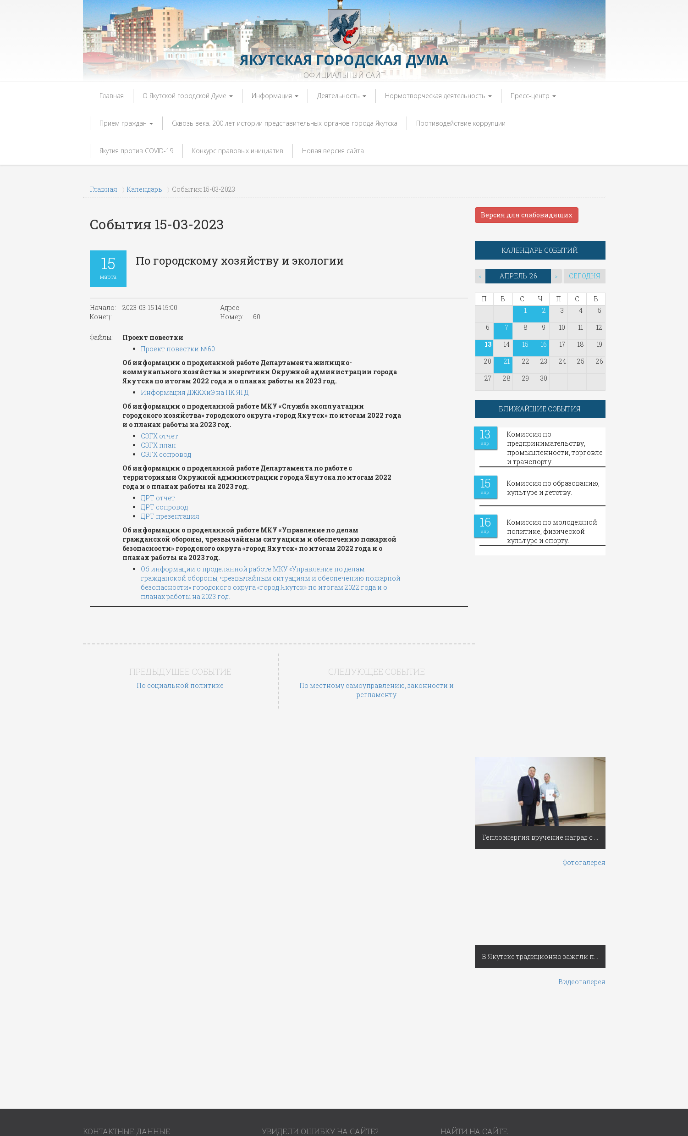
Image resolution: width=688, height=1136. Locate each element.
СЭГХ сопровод (166, 454)
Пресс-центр (533, 95)
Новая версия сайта (333, 150)
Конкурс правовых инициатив (237, 150)
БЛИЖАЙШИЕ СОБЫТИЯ (540, 409)
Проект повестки (152, 337)
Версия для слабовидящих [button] (526, 215)
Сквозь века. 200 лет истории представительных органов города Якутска (284, 123)
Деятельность (341, 95)
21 (507, 361)
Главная (111, 95)
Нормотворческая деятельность (438, 95)
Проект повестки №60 (178, 348)
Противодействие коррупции (461, 123)
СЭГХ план (158, 445)
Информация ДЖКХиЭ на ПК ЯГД (195, 392)
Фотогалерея (584, 862)
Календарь (144, 189)
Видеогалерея (581, 981)
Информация (275, 95)
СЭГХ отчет (159, 436)
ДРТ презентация (170, 516)
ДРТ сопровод (164, 507)
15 (525, 344)
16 (544, 344)
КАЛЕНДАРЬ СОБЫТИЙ (540, 250)
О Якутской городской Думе (188, 95)
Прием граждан (126, 123)
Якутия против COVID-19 (136, 150)
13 (487, 344)
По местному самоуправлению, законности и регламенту (376, 690)
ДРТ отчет (158, 497)
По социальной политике (180, 685)
